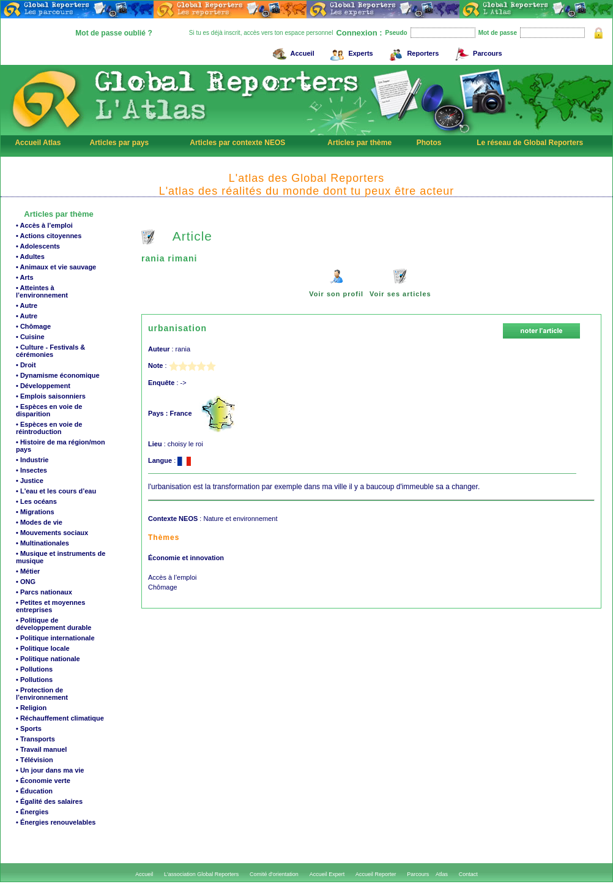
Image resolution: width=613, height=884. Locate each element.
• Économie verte (43, 780)
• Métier (28, 571)
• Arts (25, 277)
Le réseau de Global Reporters (530, 142)
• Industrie (32, 459)
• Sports (29, 728)
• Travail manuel (41, 749)
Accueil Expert (327, 874)
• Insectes (31, 470)
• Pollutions (34, 669)
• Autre (26, 305)
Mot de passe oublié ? (113, 33)
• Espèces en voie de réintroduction (49, 428)
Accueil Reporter (375, 874)
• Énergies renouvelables (55, 822)
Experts (350, 52)
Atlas (442, 874)
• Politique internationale (55, 638)
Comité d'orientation (274, 874)
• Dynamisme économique (58, 375)
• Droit (26, 365)
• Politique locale (43, 648)
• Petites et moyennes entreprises (50, 606)
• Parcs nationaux (44, 592)
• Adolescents (38, 246)
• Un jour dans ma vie (50, 770)
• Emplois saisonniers (51, 396)
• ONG (25, 581)
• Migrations (35, 511)
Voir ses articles (400, 294)
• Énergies (32, 811)
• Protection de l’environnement (42, 693)
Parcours (476, 52)
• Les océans (36, 501)
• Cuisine (30, 336)
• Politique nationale (48, 658)
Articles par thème (359, 142)
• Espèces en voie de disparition (49, 410)
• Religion (31, 707)
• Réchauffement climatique (60, 718)
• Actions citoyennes (48, 235)
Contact (468, 874)
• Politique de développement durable (53, 623)
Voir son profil (336, 294)
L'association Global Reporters (201, 874)
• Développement (43, 385)
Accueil (291, 52)
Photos (429, 142)
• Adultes (30, 256)
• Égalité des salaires (49, 801)
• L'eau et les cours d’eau (56, 491)
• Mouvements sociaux (52, 532)
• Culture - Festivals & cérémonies (50, 350)
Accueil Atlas (38, 142)
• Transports (35, 739)
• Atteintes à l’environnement (42, 291)
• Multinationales (42, 543)
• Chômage (33, 326)
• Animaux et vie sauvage (56, 267)
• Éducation (34, 791)
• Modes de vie (39, 522)
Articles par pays (119, 142)
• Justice (29, 480)
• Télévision (34, 759)
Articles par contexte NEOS (237, 142)
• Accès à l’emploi (44, 225)
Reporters (412, 52)
